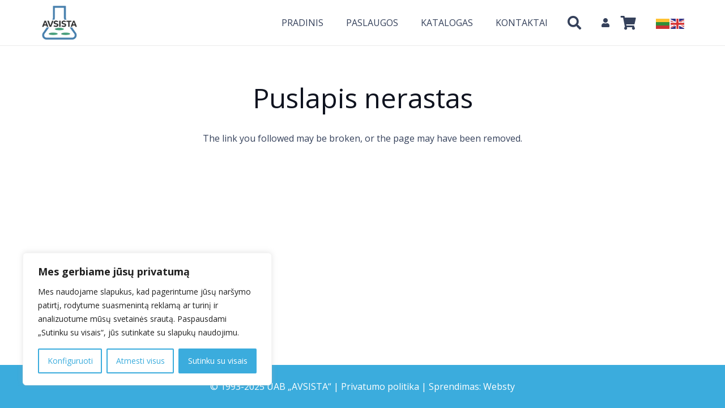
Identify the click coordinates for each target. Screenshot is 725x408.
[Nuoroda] (59, 22)
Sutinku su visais (218, 360)
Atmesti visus (140, 360)
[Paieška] (574, 23)
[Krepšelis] (628, 22)
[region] (147, 319)
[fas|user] (607, 22)
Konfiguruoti (70, 360)
